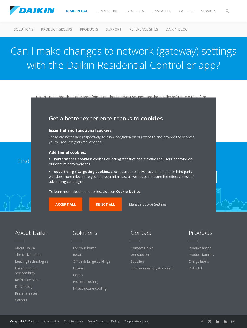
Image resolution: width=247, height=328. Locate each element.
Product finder (200, 248)
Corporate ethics (136, 321)
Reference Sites (143, 29)
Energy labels (199, 261)
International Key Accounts (152, 268)
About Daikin (25, 248)
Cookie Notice (128, 191)
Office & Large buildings (91, 261)
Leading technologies (31, 261)
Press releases (26, 293)
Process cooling (85, 281)
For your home (84, 248)
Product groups (56, 29)
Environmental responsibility (26, 270)
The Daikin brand (28, 254)
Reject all (105, 204)
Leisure (78, 268)
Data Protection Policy (104, 321)
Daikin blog (177, 29)
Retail (77, 254)
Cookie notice (73, 321)
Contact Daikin (142, 248)
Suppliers (138, 261)
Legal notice (50, 321)
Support (114, 29)
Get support (140, 254)
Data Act (195, 268)
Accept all (65, 204)
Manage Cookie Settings (147, 204)
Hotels (78, 275)
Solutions (23, 29)
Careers (21, 300)
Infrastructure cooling (89, 288)
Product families (201, 254)
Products (89, 29)
